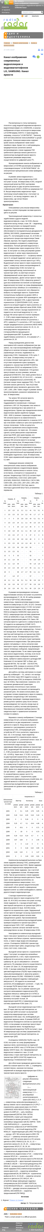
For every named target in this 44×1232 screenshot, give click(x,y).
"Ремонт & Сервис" (16, 1200)
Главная (7, 43)
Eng (3, 1230)
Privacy (18, 1230)
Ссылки (19, 1225)
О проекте (6, 10)
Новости (5, 7)
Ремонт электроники (20, 43)
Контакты (6, 12)
